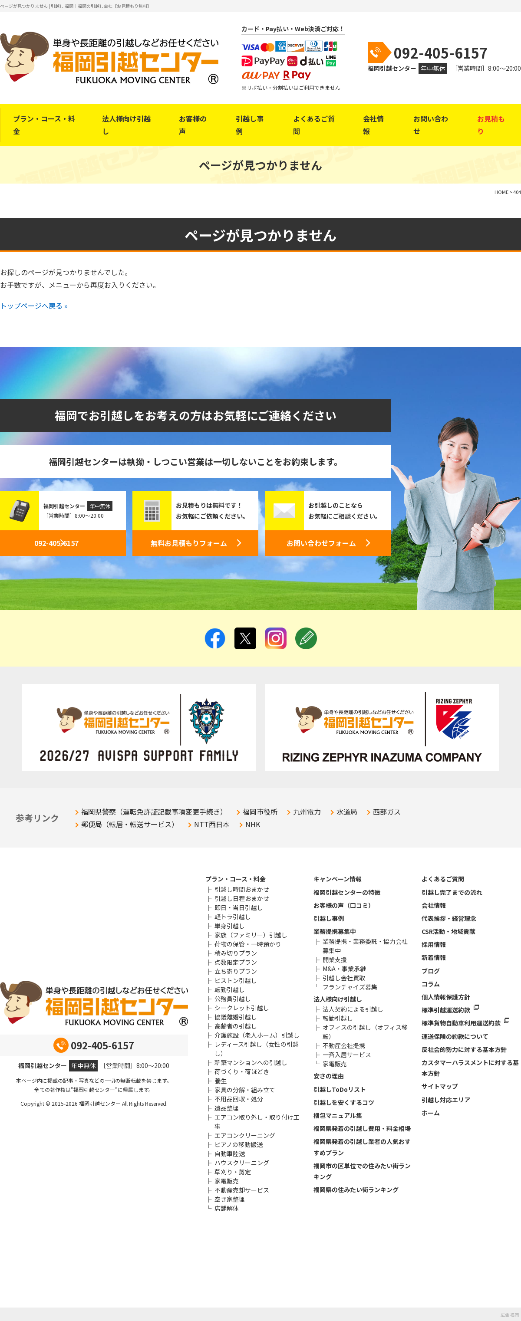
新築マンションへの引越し (250, 1062)
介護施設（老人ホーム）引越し (257, 1035)
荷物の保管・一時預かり (247, 944)
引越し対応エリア (446, 1099)
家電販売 (226, 1180)
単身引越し (229, 925)
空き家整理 (229, 1199)
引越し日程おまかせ (241, 898)
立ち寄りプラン (235, 971)
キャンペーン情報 (337, 878)
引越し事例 (250, 124)
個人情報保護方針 (446, 996)
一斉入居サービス (347, 1054)
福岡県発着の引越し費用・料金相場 (362, 1128)
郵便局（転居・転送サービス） (129, 824)
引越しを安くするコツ (343, 1102)
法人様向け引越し (126, 124)
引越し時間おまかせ (241, 889)
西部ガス (387, 811)
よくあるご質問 (314, 124)
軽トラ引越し (232, 916)
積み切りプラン (235, 953)
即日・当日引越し (238, 907)
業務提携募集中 (334, 931)
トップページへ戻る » (34, 305)
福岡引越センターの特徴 (346, 892)
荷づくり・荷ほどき (241, 1071)
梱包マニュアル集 (337, 1115)
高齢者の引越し (235, 1026)
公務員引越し (232, 998)
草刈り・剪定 (232, 1171)
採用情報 (434, 944)
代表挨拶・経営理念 (449, 918)
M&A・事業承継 (344, 968)
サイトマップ (440, 1086)
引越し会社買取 (344, 977)
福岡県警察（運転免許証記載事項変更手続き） (154, 811)
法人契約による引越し (353, 1009)
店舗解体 (226, 1208)
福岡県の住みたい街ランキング (356, 1189)
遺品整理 (226, 1108)
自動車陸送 (229, 1153)
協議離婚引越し (235, 1016)
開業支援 (335, 959)
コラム (431, 983)
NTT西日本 (212, 824)
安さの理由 (328, 1075)
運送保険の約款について (455, 1036)
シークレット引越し (241, 1007)
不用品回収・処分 (238, 1098)
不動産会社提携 (344, 1045)
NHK (252, 824)
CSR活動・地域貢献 (448, 931)
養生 (220, 1080)
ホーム (431, 1112)
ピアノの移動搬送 (238, 1144)
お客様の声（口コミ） (343, 905)
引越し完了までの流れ (452, 892)
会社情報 (373, 124)
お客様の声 (193, 124)
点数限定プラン (235, 962)
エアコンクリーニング (244, 1135)
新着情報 (434, 957)
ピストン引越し (235, 980)
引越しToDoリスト (339, 1089)
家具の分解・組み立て (244, 1089)
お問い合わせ (430, 124)
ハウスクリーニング (241, 1162)
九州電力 (307, 811)
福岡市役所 (260, 811)
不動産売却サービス (241, 1190)
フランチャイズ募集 (350, 987)
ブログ (431, 970)
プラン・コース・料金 (44, 124)
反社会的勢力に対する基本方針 (464, 1049)
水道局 (346, 811)
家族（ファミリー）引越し (250, 934)
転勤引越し (229, 989)
